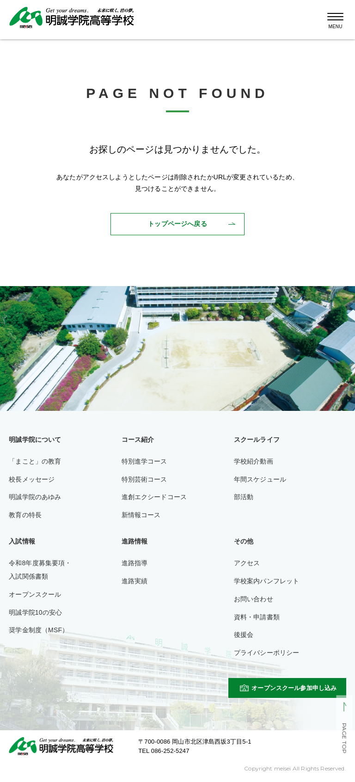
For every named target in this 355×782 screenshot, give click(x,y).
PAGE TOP (344, 738)
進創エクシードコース (154, 497)
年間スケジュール (260, 479)
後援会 (243, 634)
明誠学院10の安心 (35, 612)
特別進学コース (144, 461)
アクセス (247, 563)
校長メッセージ (32, 479)
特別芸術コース (144, 479)
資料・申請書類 (257, 617)
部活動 (243, 497)
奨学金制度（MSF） (38, 630)
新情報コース (141, 515)
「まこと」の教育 (35, 461)
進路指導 (135, 563)
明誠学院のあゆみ (35, 497)
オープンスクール (35, 594)
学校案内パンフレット (267, 581)
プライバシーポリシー (267, 652)
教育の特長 (25, 515)
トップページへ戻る (177, 223)
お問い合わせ (253, 599)
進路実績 (135, 581)
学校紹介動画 (253, 461)
